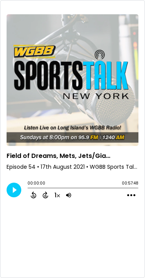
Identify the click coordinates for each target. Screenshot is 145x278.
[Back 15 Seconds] (33, 195)
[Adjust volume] (68, 195)
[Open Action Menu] (131, 195)
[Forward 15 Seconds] (45, 195)
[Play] (14, 190)
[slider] (29, 189)
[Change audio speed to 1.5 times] (57, 195)
